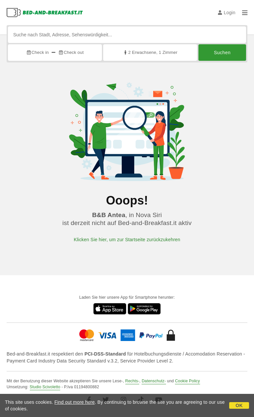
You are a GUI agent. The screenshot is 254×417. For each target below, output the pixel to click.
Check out (71, 52)
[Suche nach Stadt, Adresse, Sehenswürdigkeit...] (127, 34)
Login (226, 12)
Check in (37, 52)
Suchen (222, 52)
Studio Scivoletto (45, 387)
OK (238, 405)
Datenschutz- (154, 381)
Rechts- (132, 381)
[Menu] (244, 12)
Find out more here (75, 402)
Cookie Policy (187, 381)
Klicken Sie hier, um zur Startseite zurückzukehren (127, 239)
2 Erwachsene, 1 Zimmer (150, 52)
